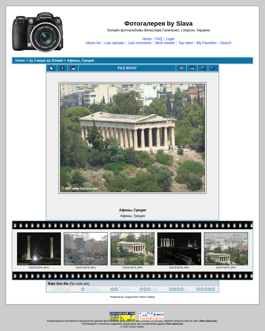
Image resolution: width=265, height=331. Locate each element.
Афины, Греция (80, 61)
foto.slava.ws (208, 320)
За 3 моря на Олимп (46, 61)
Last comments (139, 43)
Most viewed (165, 43)
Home (147, 39)
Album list (93, 43)
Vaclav (140, 326)
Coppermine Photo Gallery (139, 297)
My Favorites (207, 43)
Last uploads (114, 43)
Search (225, 43)
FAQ (158, 39)
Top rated (185, 43)
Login (170, 39)
